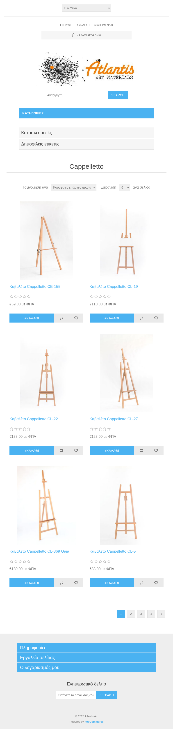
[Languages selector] (86, 8)
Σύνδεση (83, 25)
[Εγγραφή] (76, 695)
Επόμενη (161, 614)
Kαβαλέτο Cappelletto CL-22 (33, 419)
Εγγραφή (66, 25)
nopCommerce (93, 721)
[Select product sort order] (73, 187)
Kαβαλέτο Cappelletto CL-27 (114, 419)
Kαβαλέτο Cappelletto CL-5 (113, 551)
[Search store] (76, 95)
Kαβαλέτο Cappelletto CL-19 (114, 286)
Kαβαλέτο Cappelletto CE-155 (34, 286)
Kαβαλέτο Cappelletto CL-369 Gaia (39, 551)
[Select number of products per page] (124, 187)
